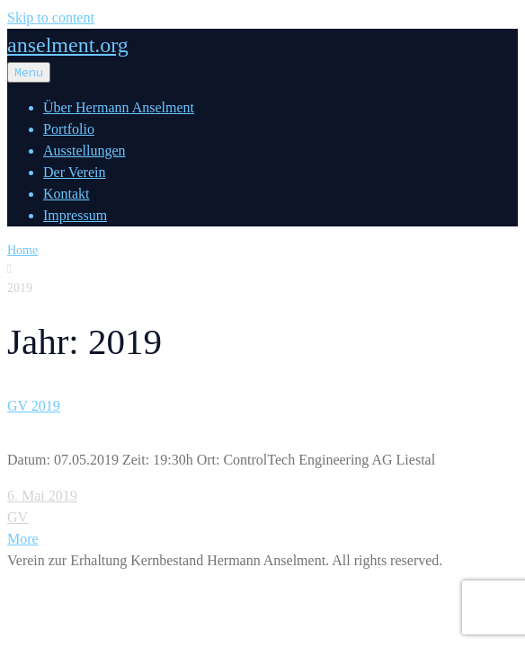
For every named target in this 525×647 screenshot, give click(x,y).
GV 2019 (33, 405)
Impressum (75, 215)
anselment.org (68, 45)
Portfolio (68, 129)
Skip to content (50, 17)
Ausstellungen (84, 150)
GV (17, 517)
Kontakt (66, 193)
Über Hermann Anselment (118, 107)
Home (22, 250)
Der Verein (74, 172)
